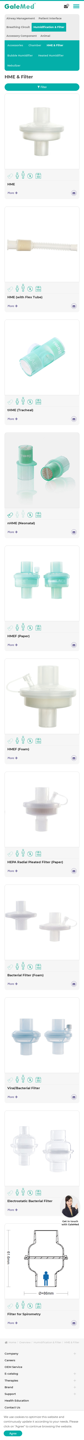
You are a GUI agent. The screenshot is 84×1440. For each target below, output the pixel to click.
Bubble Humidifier (20, 55)
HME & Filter (55, 45)
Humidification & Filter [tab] (48, 27)
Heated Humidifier (51, 55)
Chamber (34, 45)
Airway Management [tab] (20, 18)
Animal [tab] (45, 36)
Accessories (15, 45)
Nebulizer (13, 65)
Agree (13, 1433)
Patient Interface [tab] (50, 18)
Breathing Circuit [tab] (18, 27)
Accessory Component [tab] (21, 36)
